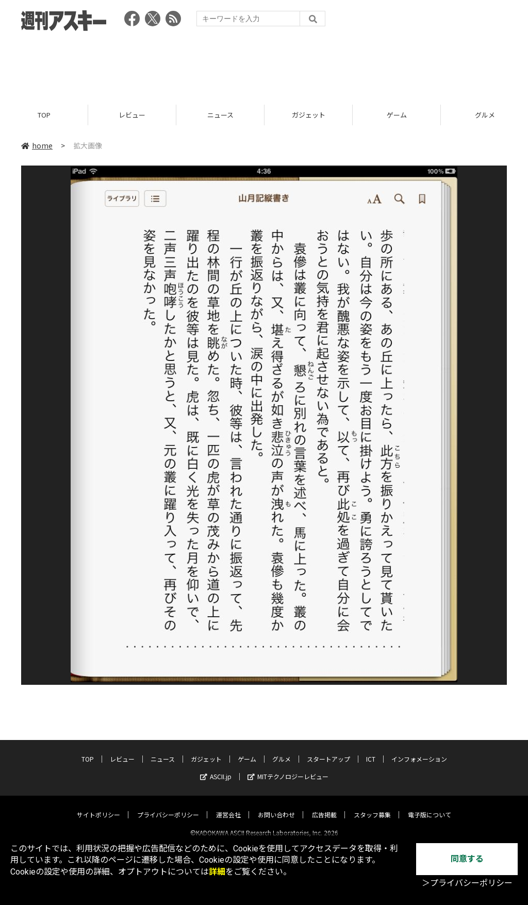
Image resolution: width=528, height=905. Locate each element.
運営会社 (228, 805)
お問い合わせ (276, 805)
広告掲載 (324, 805)
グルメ (281, 750)
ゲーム (397, 115)
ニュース (220, 115)
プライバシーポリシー (168, 805)
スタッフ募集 (372, 805)
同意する (467, 859)
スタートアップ (328, 750)
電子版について (429, 805)
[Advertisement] (264, 64)
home (37, 145)
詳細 (217, 872)
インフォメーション (419, 750)
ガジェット (308, 115)
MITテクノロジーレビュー (288, 767)
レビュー (132, 115)
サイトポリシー (98, 805)
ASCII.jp (216, 767)
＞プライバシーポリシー (467, 883)
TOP (44, 115)
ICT (370, 750)
